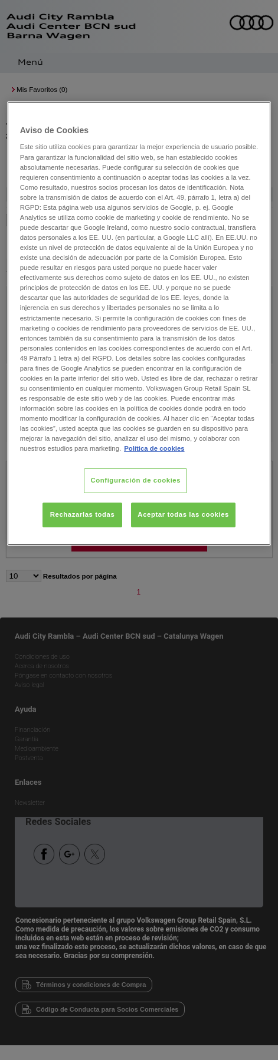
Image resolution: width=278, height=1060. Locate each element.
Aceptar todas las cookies (183, 514)
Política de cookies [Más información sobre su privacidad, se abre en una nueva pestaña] (154, 448)
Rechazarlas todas (82, 514)
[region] (139, 323)
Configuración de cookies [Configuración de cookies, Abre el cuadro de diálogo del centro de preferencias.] (135, 480)
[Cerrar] (254, 115)
